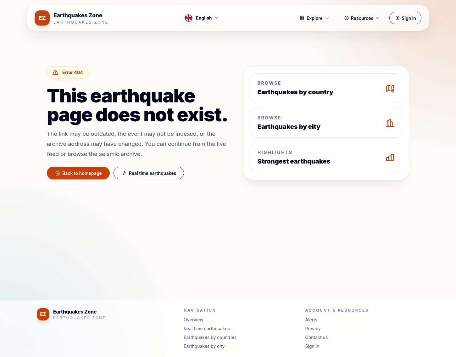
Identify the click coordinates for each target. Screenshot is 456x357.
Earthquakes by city (204, 346)
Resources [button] (362, 18)
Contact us (316, 337)
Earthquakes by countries (210, 337)
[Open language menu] (201, 18)
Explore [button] (315, 18)
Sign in (405, 18)
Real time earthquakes (148, 173)
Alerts (311, 319)
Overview (193, 319)
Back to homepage (78, 173)
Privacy (313, 328)
